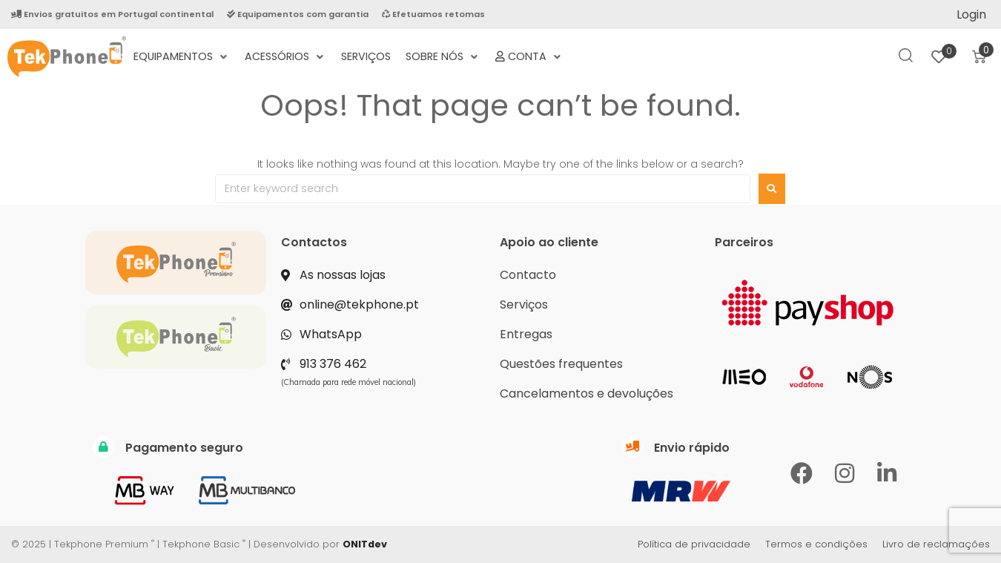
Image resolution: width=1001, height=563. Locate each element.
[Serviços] (366, 57)
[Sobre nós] (443, 57)
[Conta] (529, 57)
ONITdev (365, 544)
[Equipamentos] (181, 57)
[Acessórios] (285, 57)
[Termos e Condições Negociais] (578, 48)
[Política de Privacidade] (593, 48)
